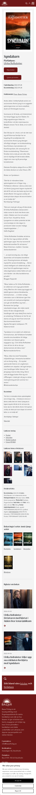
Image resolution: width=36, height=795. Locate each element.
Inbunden (9, 437)
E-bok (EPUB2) (11, 442)
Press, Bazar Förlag (20, 94)
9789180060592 (14, 512)
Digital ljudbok (11, 440)
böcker (24, 683)
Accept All (18, 781)
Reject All (18, 791)
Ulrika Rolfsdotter (13, 63)
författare (9, 686)
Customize (18, 786)
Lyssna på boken (12, 77)
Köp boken (10, 70)
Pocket (8, 435)
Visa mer (7, 421)
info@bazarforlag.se (9, 744)
